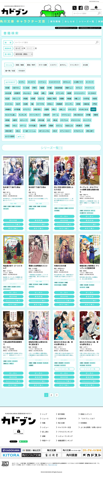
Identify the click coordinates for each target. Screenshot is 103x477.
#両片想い (37, 109)
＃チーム (93, 210)
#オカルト (67, 82)
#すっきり (72, 109)
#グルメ (79, 88)
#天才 (55, 131)
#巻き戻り (9, 131)
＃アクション (90, 213)
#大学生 (86, 98)
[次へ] (57, 395)
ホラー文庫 (43, 65)
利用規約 (84, 423)
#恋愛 (7, 88)
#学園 (88, 115)
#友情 (25, 104)
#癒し (43, 93)
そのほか (21, 70)
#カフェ (59, 125)
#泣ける (41, 98)
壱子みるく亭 (38, 349)
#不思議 (17, 109)
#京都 (33, 98)
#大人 (15, 125)
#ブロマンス (78, 131)
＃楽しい (11, 363)
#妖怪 (95, 98)
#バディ (22, 82)
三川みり (9, 271)
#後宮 (36, 93)
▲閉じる (21, 136)
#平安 (95, 104)
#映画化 (8, 109)
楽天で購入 (13, 228)
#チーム (55, 115)
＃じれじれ (45, 363)
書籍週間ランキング (65, 440)
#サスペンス (89, 88)
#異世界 (43, 125)
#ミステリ (31, 82)
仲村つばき (61, 192)
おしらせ (70, 21)
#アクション (66, 115)
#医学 (15, 120)
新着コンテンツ (86, 414)
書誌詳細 (13, 220)
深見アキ (85, 194)
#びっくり (24, 120)
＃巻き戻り (60, 363)
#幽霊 (42, 88)
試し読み (64, 216)
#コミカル (9, 104)
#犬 (48, 120)
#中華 (49, 88)
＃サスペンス (87, 210)
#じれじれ (22, 115)
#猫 (32, 104)
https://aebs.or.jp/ (52, 465)
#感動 (62, 98)
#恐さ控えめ (78, 115)
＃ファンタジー (6, 289)
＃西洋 (4, 206)
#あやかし (16, 88)
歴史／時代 (31, 65)
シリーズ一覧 (86, 21)
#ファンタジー (35, 115)
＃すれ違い (56, 210)
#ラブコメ (64, 120)
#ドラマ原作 (9, 136)
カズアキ (88, 196)
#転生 (55, 120)
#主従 (7, 98)
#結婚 (69, 98)
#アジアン (27, 109)
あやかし (63, 65)
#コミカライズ (54, 82)
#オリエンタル (44, 131)
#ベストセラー (79, 93)
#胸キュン (69, 88)
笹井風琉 (34, 347)
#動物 (96, 115)
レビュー (45, 427)
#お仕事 (8, 93)
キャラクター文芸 (64, 427)
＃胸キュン (5, 363)
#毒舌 (7, 125)
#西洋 (93, 109)
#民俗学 (46, 115)
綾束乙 (85, 271)
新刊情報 (55, 21)
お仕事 (85, 65)
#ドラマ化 (40, 104)
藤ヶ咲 (62, 270)
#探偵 (78, 104)
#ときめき (92, 93)
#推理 (69, 93)
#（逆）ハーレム (29, 131)
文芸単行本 (62, 418)
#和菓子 (79, 125)
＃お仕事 (13, 286)
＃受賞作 (64, 285)
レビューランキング (65, 436)
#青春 (51, 93)
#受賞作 (17, 93)
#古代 (18, 104)
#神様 (33, 120)
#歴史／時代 (51, 98)
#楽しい (62, 109)
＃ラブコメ (31, 286)
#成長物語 (58, 88)
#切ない (50, 104)
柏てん (8, 192)
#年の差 (41, 120)
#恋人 (18, 131)
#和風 (25, 98)
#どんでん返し (10, 115)
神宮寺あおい (61, 268)
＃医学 (8, 286)
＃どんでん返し (57, 285)
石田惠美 (11, 349)
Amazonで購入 (13, 224)
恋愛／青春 (20, 65)
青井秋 (11, 272)
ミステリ (53, 65)
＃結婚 (12, 206)
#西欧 (51, 125)
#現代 (34, 88)
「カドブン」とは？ (88, 418)
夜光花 (8, 347)
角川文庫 (61, 423)
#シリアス (87, 120)
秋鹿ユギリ (38, 270)
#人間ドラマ (78, 82)
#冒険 (46, 109)
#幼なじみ (69, 125)
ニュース (45, 418)
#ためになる (83, 109)
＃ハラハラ (71, 208)
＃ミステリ (14, 361)
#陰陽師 (59, 104)
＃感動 (34, 363)
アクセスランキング (65, 431)
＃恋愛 (8, 206)
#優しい (77, 98)
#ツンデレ (69, 104)
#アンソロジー (65, 131)
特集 (43, 423)
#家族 (7, 120)
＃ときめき (18, 206)
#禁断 (87, 125)
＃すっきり (5, 208)
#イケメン (42, 82)
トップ (44, 414)
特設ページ (46, 440)
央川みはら (63, 349)
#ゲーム (23, 125)
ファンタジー (74, 65)
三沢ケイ (60, 347)
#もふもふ (27, 93)
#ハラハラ (89, 82)
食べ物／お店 (10, 70)
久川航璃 (34, 268)
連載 (43, 436)
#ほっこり (16, 98)
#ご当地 (26, 88)
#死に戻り (90, 131)
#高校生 (86, 104)
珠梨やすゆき (89, 272)
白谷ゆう (67, 194)
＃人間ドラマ (83, 213)
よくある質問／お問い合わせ (91, 427)
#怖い (54, 109)
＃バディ (18, 286)
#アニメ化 (60, 93)
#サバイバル (75, 120)
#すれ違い (33, 125)
